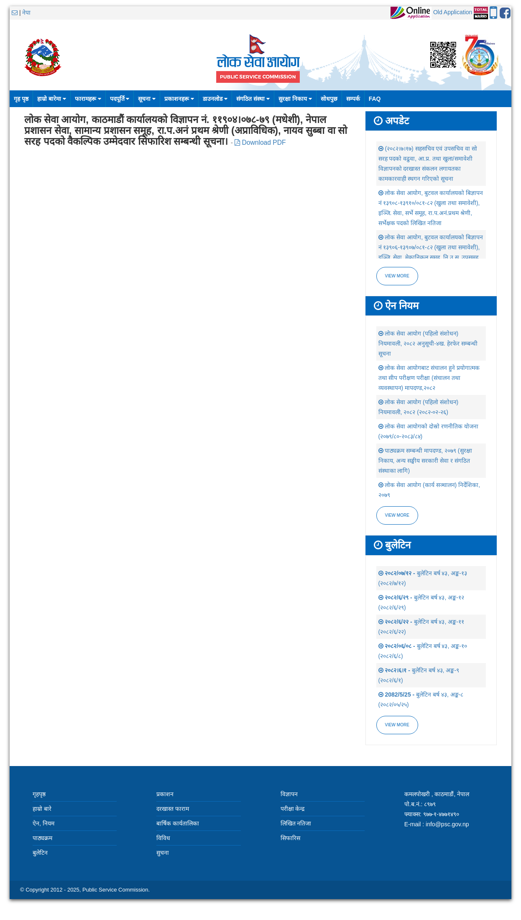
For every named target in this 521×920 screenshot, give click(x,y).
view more (397, 515)
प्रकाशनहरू (179, 98)
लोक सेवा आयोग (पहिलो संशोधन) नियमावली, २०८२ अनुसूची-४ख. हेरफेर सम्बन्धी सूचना (428, 343)
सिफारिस (290, 838)
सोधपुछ (329, 98)
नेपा (26, 12)
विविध (163, 838)
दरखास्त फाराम (172, 808)
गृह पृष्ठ (21, 98)
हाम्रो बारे (42, 808)
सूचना (147, 98)
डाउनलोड (215, 98)
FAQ (375, 98)
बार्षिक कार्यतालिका (177, 823)
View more (397, 276)
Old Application (452, 12)
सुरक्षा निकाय (295, 98)
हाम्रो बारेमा (51, 98)
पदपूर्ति (120, 98)
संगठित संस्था (253, 98)
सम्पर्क (353, 98)
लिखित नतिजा (296, 823)
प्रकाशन (165, 794)
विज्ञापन (289, 794)
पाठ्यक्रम (42, 838)
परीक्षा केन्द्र (293, 808)
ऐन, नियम (43, 823)
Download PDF (260, 142)
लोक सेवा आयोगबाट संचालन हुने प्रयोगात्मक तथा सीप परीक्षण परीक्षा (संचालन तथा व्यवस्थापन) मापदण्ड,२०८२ (429, 377)
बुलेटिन (40, 852)
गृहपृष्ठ (39, 794)
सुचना (162, 852)
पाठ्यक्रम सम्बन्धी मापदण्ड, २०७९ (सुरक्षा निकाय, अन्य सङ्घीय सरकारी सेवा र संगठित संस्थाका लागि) (425, 460)
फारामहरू (88, 98)
